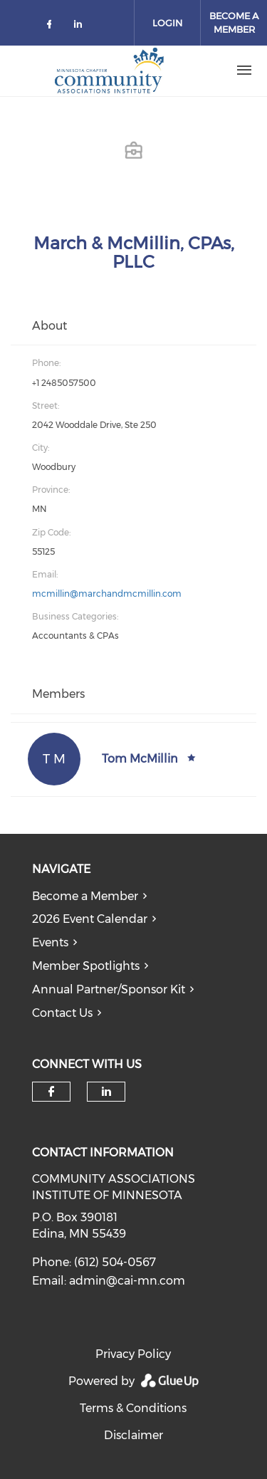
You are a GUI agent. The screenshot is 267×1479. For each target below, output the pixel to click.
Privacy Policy (133, 1354)
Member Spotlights (86, 966)
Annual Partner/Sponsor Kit (108, 989)
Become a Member (85, 896)
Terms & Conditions (133, 1408)
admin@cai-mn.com (127, 1280)
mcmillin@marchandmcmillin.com (107, 593)
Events (50, 942)
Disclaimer (133, 1435)
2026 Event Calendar (89, 919)
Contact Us (62, 1013)
